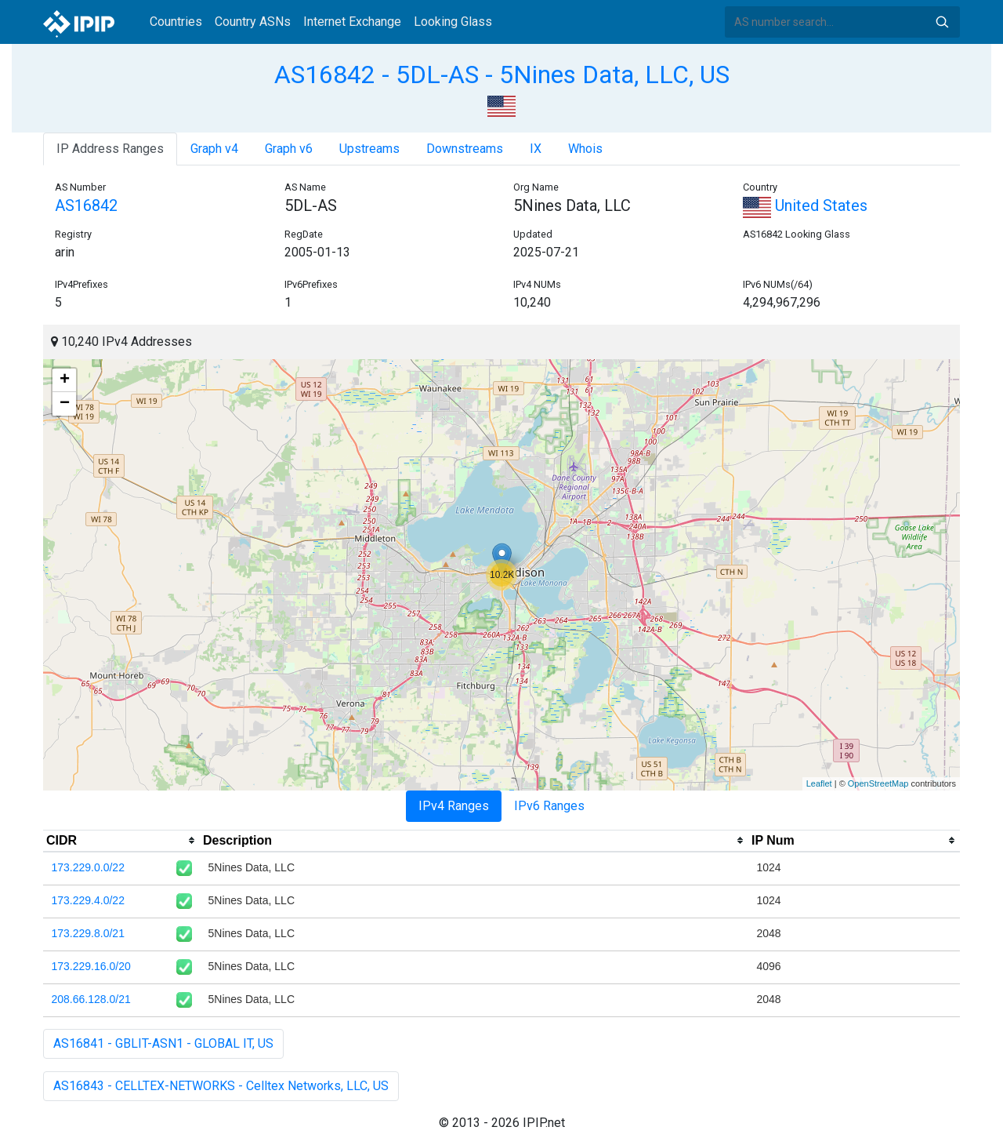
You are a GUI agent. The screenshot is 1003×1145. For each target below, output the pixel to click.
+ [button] (65, 380)
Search (941, 22)
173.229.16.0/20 (91, 966)
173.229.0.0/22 (88, 867)
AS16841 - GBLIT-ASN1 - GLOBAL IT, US (163, 1043)
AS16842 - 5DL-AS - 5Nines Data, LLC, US (502, 74)
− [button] (65, 404)
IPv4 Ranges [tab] (453, 805)
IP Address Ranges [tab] (110, 148)
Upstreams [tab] (369, 148)
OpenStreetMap (878, 783)
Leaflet (819, 783)
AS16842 (86, 205)
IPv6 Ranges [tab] (549, 805)
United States (805, 205)
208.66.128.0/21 (91, 999)
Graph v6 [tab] (289, 148)
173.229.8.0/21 (88, 933)
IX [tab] (535, 148)
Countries (176, 21)
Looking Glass (453, 21)
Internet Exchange (352, 21)
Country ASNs (253, 21)
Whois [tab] (585, 148)
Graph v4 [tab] (214, 148)
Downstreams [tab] (464, 148)
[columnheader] (121, 841)
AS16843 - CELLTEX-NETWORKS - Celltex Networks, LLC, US (221, 1085)
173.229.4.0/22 (88, 900)
